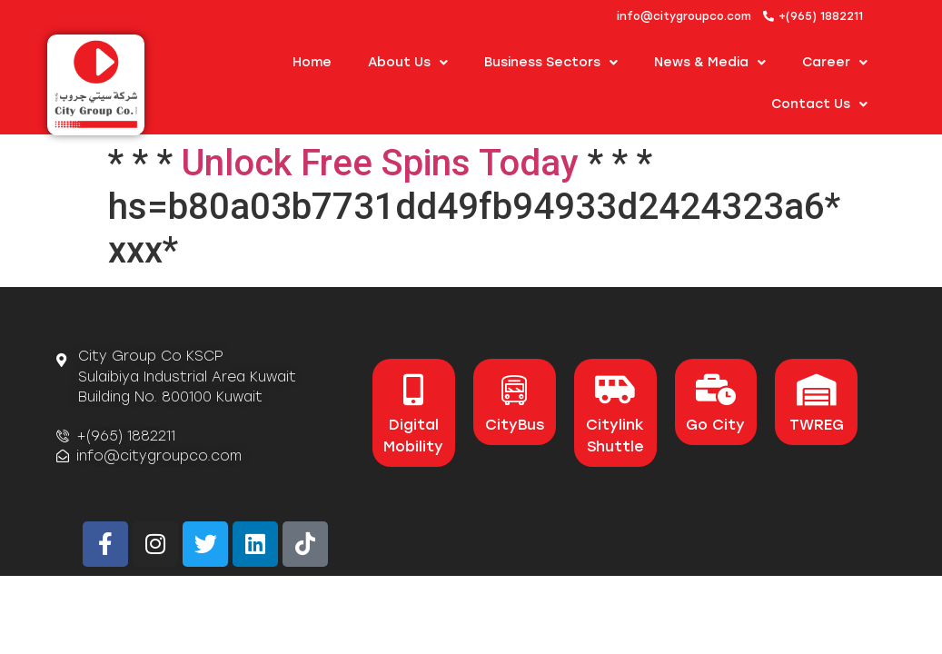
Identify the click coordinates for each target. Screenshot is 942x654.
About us (408, 62)
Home (312, 62)
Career (835, 62)
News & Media (710, 62)
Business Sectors (551, 62)
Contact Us (819, 104)
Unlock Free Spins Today (380, 163)
